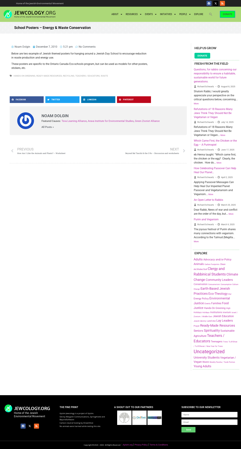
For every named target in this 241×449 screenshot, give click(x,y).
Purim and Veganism (206, 219)
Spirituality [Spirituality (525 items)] (212, 330)
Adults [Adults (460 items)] (198, 259)
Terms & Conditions (159, 444)
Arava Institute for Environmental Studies (111, 121)
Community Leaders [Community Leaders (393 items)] (219, 280)
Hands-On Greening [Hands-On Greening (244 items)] (214, 308)
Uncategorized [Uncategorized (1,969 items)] (209, 351)
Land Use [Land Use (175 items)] (211, 321)
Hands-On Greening (24, 76)
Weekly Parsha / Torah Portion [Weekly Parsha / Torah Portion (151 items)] (222, 362)
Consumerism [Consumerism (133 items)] (214, 284)
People (185, 14)
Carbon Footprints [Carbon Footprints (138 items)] (212, 264)
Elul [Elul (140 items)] (229, 294)
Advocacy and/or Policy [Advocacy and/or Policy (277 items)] (217, 259)
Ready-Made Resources (49, 76)
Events (151, 14)
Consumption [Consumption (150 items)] (226, 284)
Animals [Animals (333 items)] (199, 264)
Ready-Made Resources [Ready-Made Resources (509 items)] (217, 325)
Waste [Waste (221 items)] (205, 362)
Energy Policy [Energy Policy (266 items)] (201, 298)
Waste (104, 76)
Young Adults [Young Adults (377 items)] (202, 366)
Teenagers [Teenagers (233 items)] (216, 341)
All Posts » (48, 127)
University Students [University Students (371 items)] (207, 357)
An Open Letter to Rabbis (208, 199)
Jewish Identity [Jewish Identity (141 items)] (200, 321)
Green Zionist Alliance (147, 121)
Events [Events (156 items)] (208, 303)
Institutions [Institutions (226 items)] (216, 312)
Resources (134, 14)
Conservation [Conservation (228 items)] (201, 284)
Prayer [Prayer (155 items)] (196, 326)
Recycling (68, 76)
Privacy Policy (141, 444)
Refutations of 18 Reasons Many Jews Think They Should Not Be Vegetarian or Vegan (213, 113)
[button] (211, 14)
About (117, 14)
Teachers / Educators (87, 76)
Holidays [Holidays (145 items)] (206, 312)
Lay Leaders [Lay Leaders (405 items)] (224, 320)
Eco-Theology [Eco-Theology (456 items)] (218, 294)
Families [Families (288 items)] (216, 303)
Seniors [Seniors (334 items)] (198, 330)
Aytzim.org (128, 444)
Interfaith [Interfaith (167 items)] (227, 312)
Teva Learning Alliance (74, 121)
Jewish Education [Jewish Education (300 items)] (223, 316)
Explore (198, 14)
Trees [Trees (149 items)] (225, 342)
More (196, 103)
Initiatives (168, 14)
